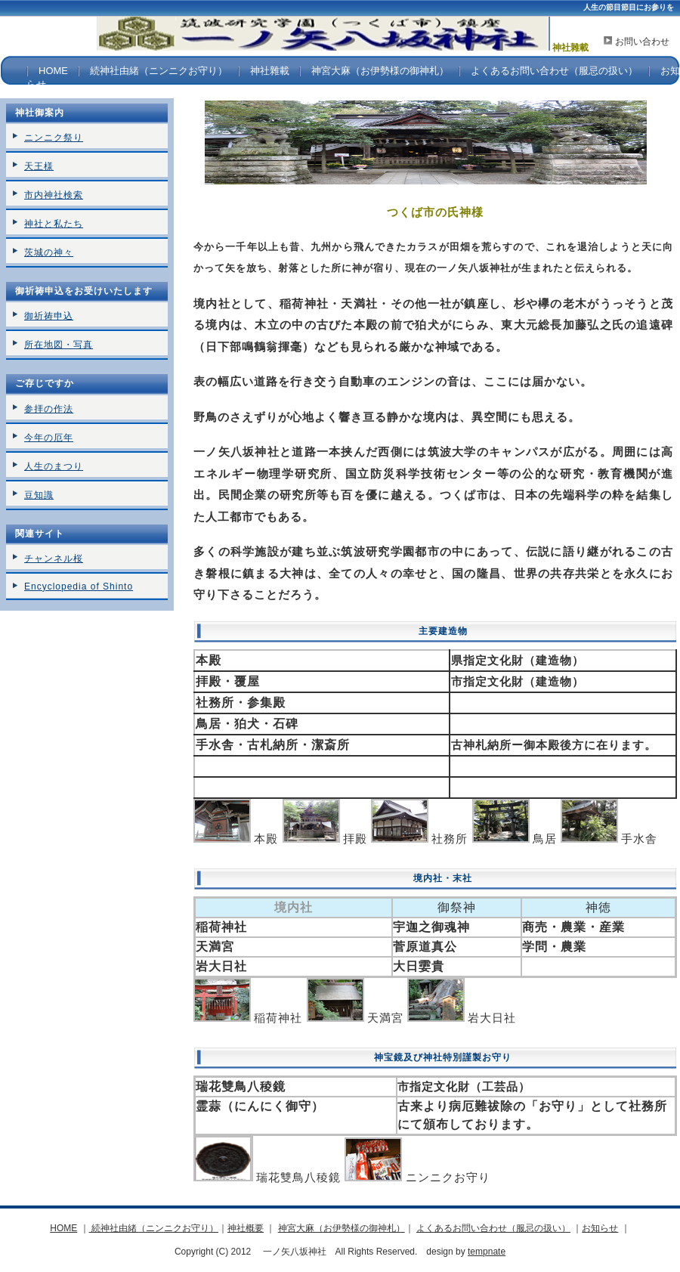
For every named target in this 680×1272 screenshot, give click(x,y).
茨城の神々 (48, 252)
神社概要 (245, 1228)
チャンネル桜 (53, 558)
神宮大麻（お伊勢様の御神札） (380, 70)
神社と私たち (53, 223)
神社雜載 (269, 70)
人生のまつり (53, 466)
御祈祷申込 (48, 316)
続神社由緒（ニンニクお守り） (158, 70)
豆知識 (39, 495)
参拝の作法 (48, 409)
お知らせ (600, 1228)
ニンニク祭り (53, 137)
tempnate (486, 1251)
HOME (53, 70)
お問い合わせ (642, 41)
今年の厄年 (48, 437)
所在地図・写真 (58, 344)
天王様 (39, 166)
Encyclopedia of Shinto (78, 586)
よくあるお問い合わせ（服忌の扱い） (554, 70)
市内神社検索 (53, 195)
